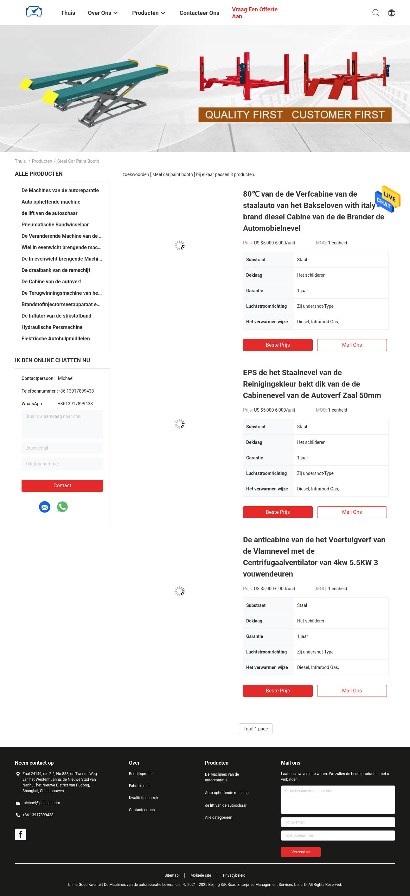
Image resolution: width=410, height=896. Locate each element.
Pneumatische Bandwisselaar (55, 225)
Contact (62, 486)
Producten (42, 161)
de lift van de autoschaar (50, 213)
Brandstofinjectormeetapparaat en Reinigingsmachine (62, 304)
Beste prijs (278, 345)
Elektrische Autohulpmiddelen (56, 339)
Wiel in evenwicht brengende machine (62, 247)
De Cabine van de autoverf (51, 282)
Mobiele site (200, 875)
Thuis (20, 161)
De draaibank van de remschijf (56, 270)
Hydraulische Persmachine (52, 327)
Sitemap (172, 875)
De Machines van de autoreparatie (60, 190)
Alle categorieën (218, 817)
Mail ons (352, 345)
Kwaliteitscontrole (144, 798)
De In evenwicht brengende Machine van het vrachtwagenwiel (62, 259)
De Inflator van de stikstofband (56, 316)
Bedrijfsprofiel (140, 774)
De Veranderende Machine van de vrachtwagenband (62, 236)
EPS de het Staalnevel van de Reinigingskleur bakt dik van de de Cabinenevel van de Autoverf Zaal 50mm (312, 384)
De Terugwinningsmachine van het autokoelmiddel (62, 293)
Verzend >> (300, 852)
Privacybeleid (234, 875)
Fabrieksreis (139, 786)
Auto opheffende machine (51, 202)
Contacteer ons (142, 810)
